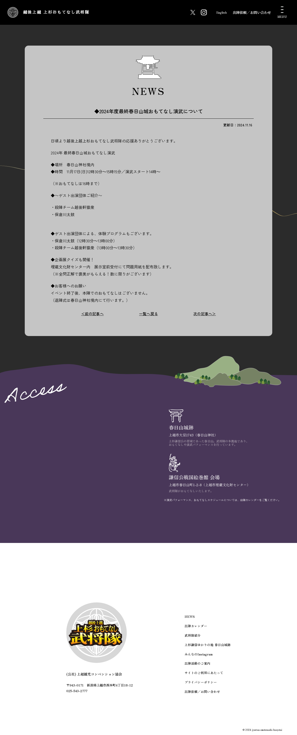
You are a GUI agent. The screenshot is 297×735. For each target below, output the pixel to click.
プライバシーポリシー (202, 683)
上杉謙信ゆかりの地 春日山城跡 (208, 648)
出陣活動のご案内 (199, 665)
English (218, 12)
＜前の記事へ (92, 313)
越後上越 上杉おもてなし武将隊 (81, 12)
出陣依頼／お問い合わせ (252, 12)
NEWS (192, 621)
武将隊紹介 (194, 639)
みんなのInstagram (200, 656)
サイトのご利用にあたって (205, 674)
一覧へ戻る (149, 313)
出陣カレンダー (197, 630)
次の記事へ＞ (205, 313)
